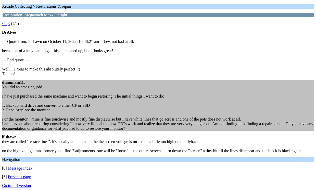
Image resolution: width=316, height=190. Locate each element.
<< (4, 23)
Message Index (20, 168)
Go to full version (16, 185)
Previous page (19, 177)
